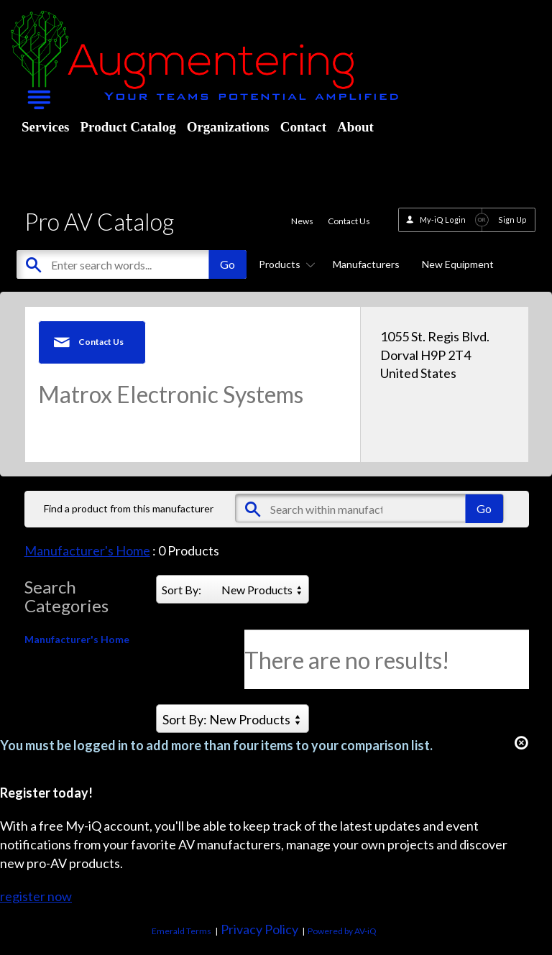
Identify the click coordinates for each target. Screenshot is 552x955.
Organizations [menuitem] (228, 126)
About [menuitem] (355, 126)
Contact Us (349, 221)
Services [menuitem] (45, 126)
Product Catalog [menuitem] (127, 126)
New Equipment (458, 264)
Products (284, 264)
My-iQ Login (443, 219)
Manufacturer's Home (87, 550)
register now (36, 896)
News (302, 221)
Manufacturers (366, 264)
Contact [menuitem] (303, 126)
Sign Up (512, 219)
